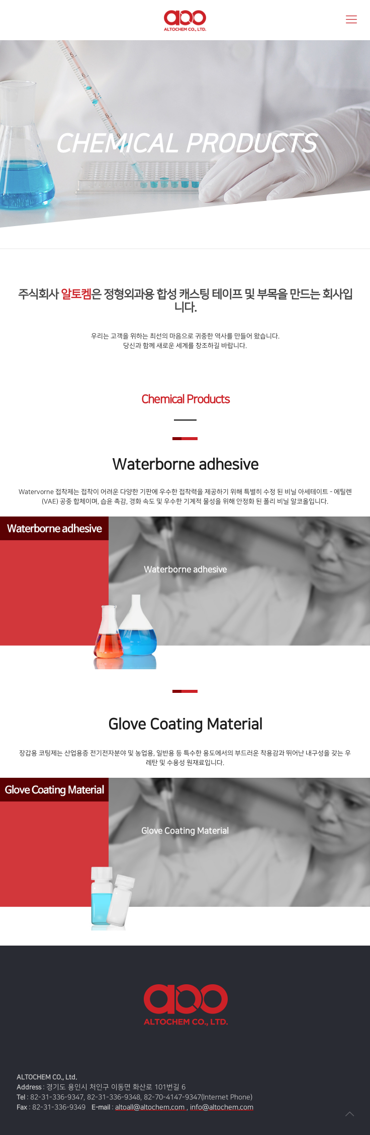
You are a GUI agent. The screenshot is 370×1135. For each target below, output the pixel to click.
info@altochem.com (221, 1107)
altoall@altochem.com (151, 1107)
